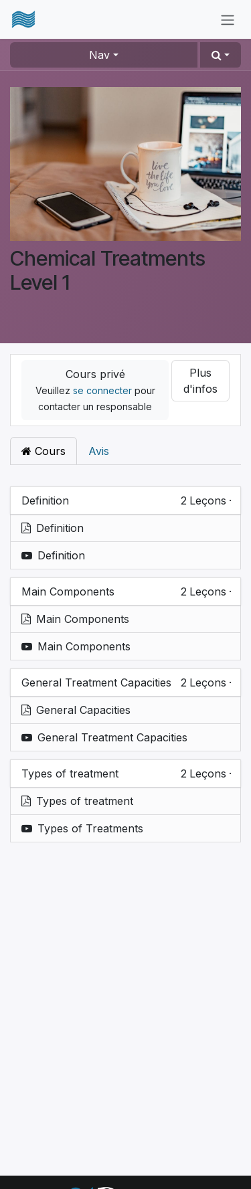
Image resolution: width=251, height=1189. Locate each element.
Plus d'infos (200, 380)
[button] (220, 55)
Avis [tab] (98, 451)
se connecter (102, 390)
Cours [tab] (43, 451)
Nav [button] (99, 55)
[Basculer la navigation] (227, 19)
